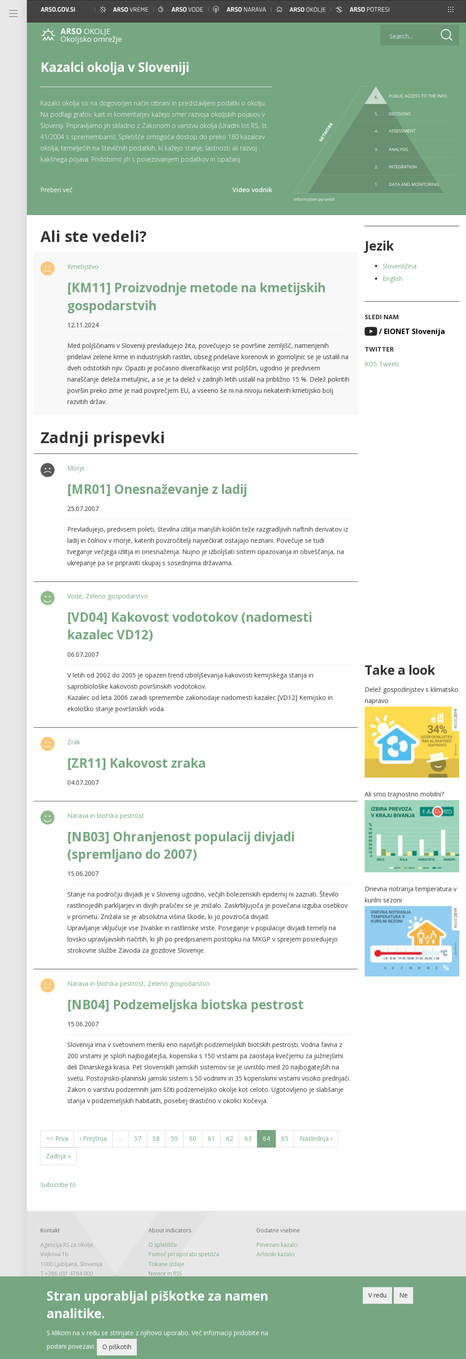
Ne (403, 1297)
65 (287, 1138)
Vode (74, 596)
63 (250, 1138)
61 (214, 1138)
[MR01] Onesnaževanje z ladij (157, 488)
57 (140, 1138)
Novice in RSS (165, 1273)
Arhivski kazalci (276, 1254)
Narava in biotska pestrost (105, 815)
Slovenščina (400, 266)
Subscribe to (58, 1184)
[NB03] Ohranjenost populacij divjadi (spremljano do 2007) (181, 845)
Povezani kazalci (277, 1245)
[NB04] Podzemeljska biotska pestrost (185, 1004)
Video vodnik (252, 189)
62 (232, 1138)
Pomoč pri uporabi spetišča (183, 1254)
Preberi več (56, 189)
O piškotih (116, 1349)
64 (269, 1140)
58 (158, 1138)
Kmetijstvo (83, 266)
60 (195, 1138)
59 (177, 1138)
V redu (377, 1297)
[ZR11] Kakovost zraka (136, 762)
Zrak (73, 742)
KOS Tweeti (382, 364)
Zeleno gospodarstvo (117, 596)
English (393, 278)
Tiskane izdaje (166, 1264)
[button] (451, 9)
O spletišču (162, 1245)
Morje (76, 468)
